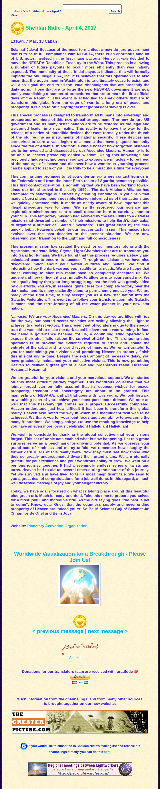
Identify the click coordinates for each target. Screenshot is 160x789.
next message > (108, 631)
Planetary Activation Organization (57, 526)
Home (18, 11)
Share (74, 658)
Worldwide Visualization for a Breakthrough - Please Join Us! (80, 557)
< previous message (57, 631)
